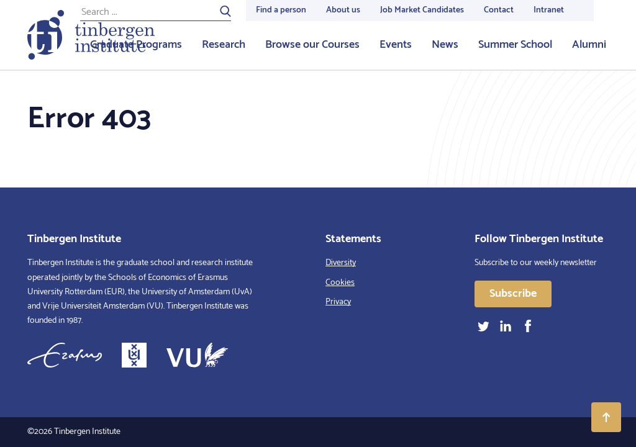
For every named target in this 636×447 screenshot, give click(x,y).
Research (223, 44)
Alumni (589, 44)
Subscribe (513, 293)
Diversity (340, 263)
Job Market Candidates (422, 10)
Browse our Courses (312, 44)
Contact (499, 10)
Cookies (340, 283)
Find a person (281, 10)
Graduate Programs (136, 44)
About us (343, 10)
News (445, 44)
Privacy (338, 302)
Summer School (515, 44)
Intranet (549, 10)
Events (395, 44)
